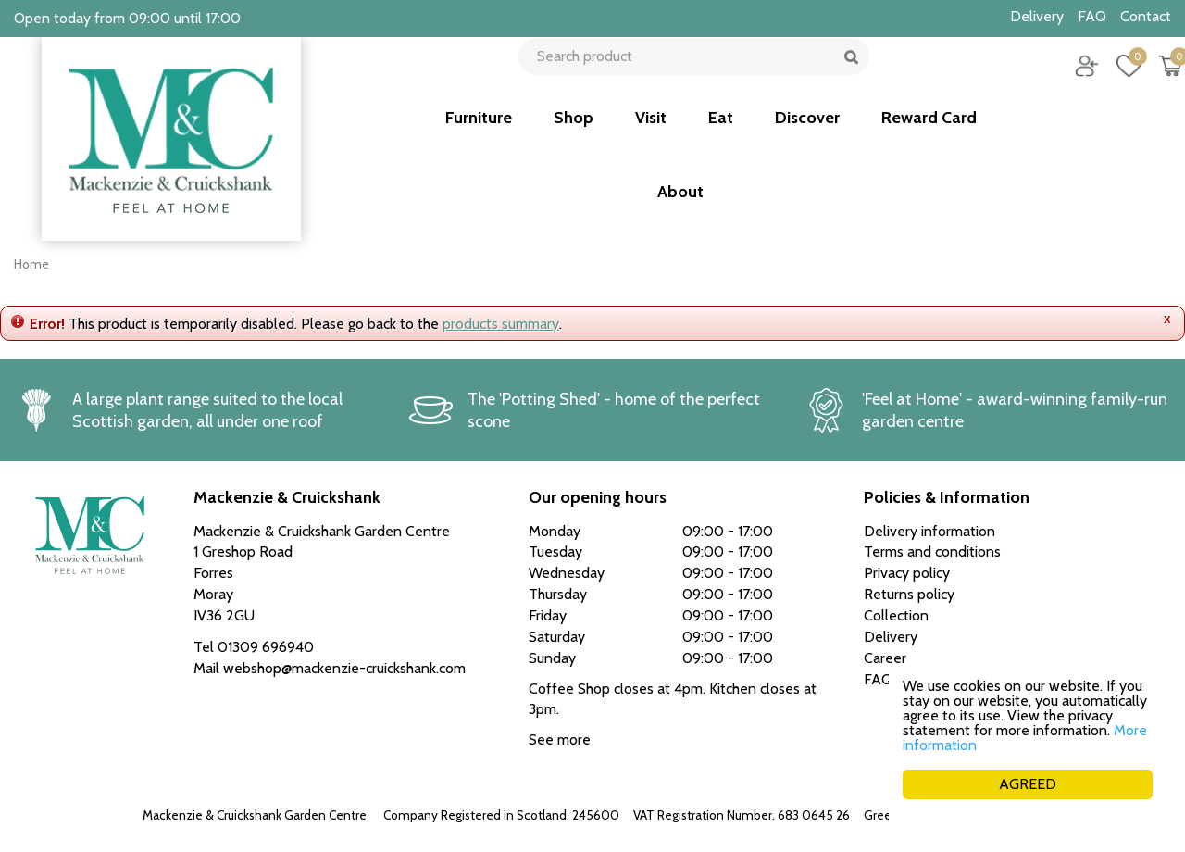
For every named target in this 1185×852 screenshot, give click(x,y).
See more (560, 739)
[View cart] (1157, 79)
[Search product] (687, 78)
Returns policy (909, 594)
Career (885, 658)
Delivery (890, 636)
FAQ (878, 679)
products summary (501, 323)
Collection (896, 615)
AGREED (1027, 784)
